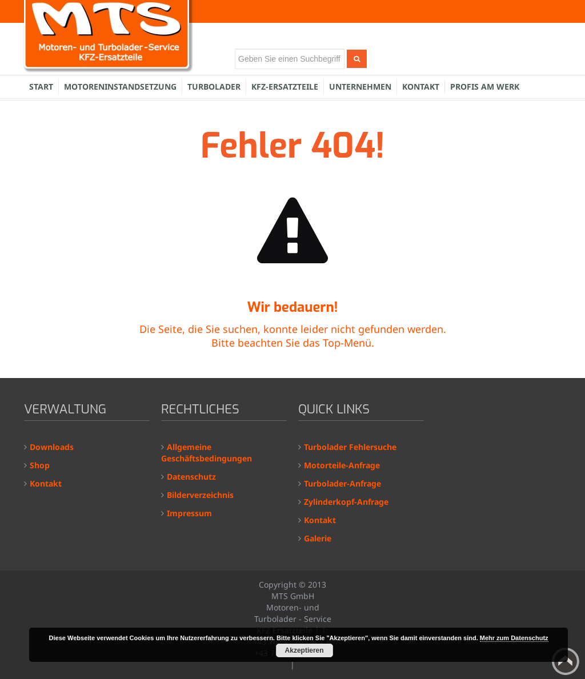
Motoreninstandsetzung (120, 86)
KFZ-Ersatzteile (284, 86)
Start (41, 86)
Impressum (189, 513)
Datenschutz (191, 476)
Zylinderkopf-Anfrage (346, 501)
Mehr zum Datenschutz (514, 637)
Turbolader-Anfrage (342, 483)
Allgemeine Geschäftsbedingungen (206, 452)
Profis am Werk (484, 86)
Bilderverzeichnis (200, 494)
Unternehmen (360, 86)
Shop (40, 465)
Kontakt (420, 86)
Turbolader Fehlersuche (350, 446)
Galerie (317, 538)
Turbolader (214, 86)
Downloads (52, 446)
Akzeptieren (304, 650)
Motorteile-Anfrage (342, 465)
